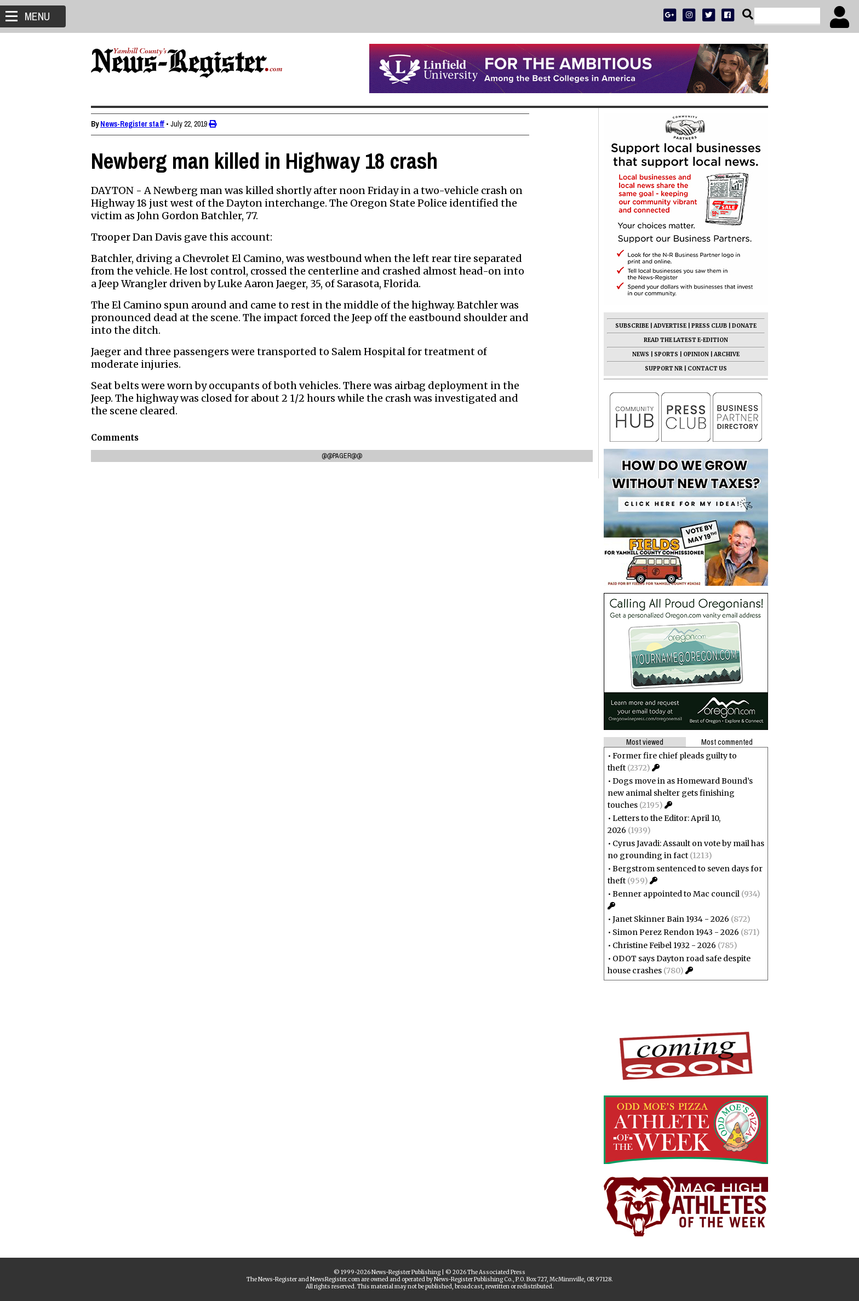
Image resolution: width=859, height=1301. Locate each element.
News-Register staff (137, 124)
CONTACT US (703, 368)
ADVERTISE (665, 325)
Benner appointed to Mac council (671, 894)
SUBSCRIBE (627, 325)
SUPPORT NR (659, 368)
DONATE (740, 325)
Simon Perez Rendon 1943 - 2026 (671, 932)
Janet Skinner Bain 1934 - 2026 (666, 919)
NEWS (636, 354)
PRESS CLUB (705, 325)
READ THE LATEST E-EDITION (681, 340)
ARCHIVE (722, 354)
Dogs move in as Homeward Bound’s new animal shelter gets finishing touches (675, 793)
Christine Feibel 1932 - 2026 (660, 945)
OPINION (692, 354)
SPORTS (662, 354)
